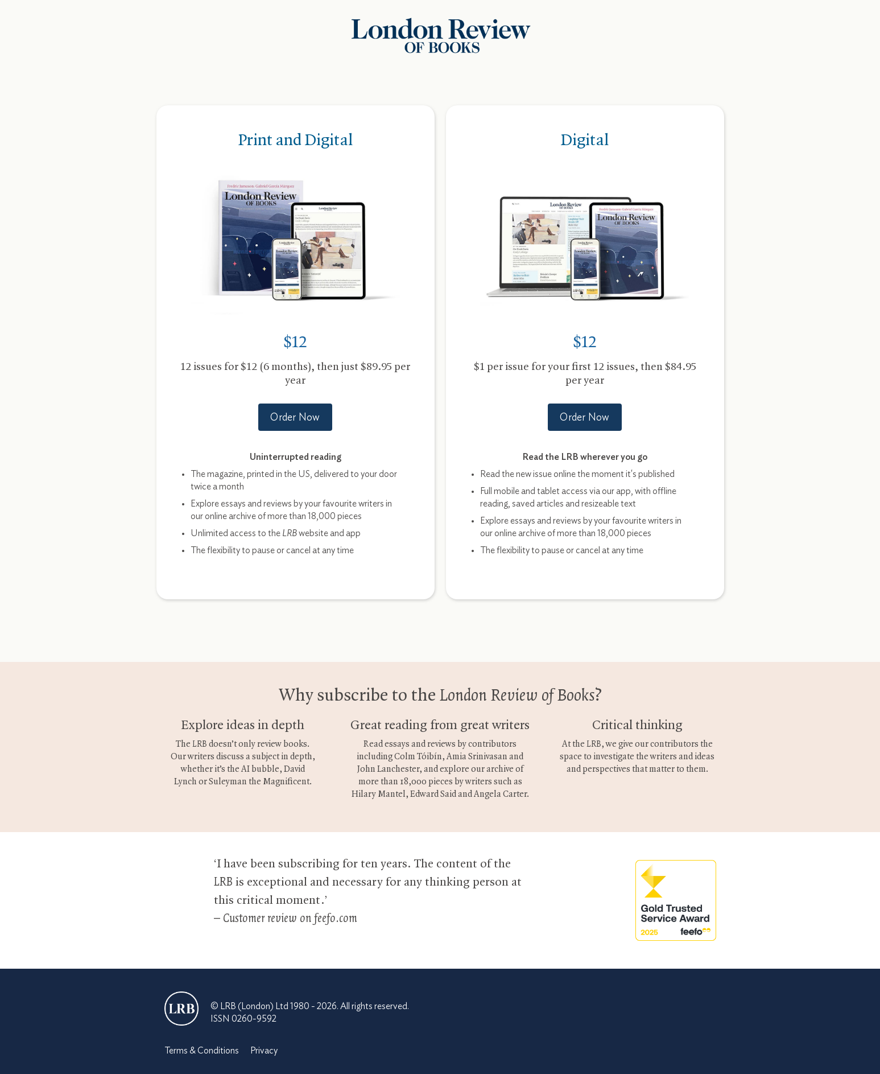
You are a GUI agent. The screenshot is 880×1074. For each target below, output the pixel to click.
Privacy (264, 1050)
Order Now (295, 418)
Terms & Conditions (201, 1050)
